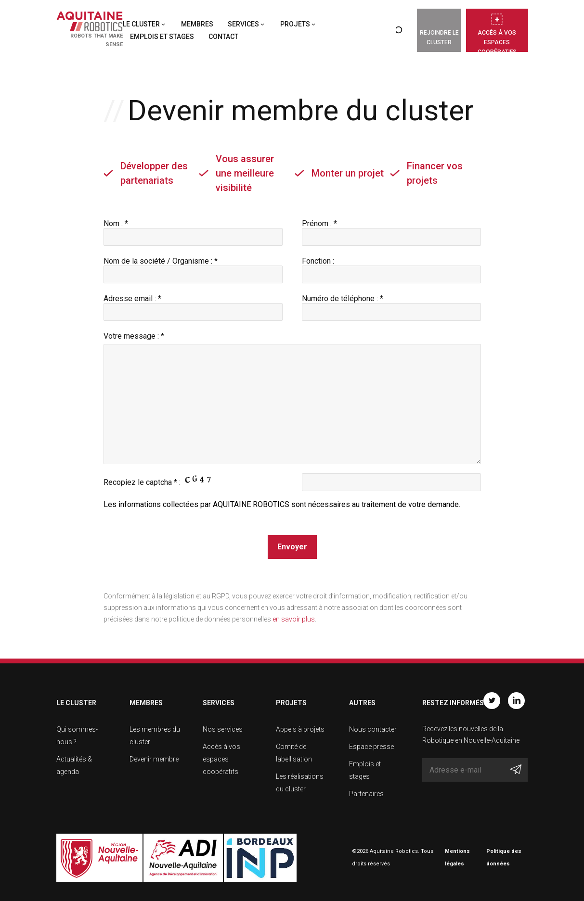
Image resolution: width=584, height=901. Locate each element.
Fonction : (391, 267)
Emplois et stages (162, 36)
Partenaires (366, 794)
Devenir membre (154, 759)
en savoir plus (294, 619)
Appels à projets (300, 729)
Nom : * (193, 230)
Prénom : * (391, 230)
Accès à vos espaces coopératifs (497, 40)
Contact (223, 36)
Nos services (223, 729)
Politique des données (503, 857)
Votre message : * (134, 336)
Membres (197, 24)
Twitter (491, 700)
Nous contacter (373, 729)
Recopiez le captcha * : (160, 480)
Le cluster (141, 24)
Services (243, 24)
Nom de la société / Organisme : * (193, 267)
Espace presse (371, 746)
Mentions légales (457, 857)
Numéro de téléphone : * (391, 305)
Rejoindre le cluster (439, 37)
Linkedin (516, 700)
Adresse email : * (193, 305)
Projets (295, 24)
